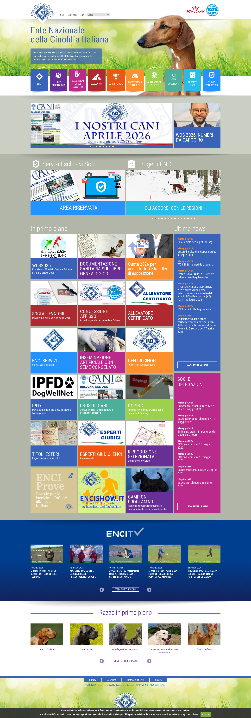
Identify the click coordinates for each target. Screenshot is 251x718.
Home (61, 15)
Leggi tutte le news (197, 364)
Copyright (111, 680)
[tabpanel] (102, 124)
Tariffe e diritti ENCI (135, 680)
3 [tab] (96, 147)
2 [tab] (93, 147)
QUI (197, 714)
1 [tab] (90, 147)
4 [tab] (100, 147)
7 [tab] (109, 147)
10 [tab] (181, 218)
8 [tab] (113, 147)
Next (149, 590)
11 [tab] (184, 218)
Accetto (205, 714)
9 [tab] (178, 218)
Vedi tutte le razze (126, 660)
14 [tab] (194, 218)
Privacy (92, 680)
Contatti (72, 15)
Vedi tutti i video (125, 589)
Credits (158, 680)
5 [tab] (103, 147)
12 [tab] (188, 218)
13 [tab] (191, 218)
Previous (101, 590)
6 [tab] (106, 147)
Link (82, 15)
